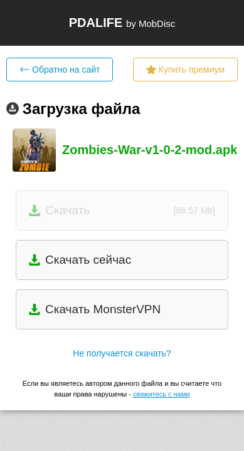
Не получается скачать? (122, 353)
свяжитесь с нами (161, 394)
